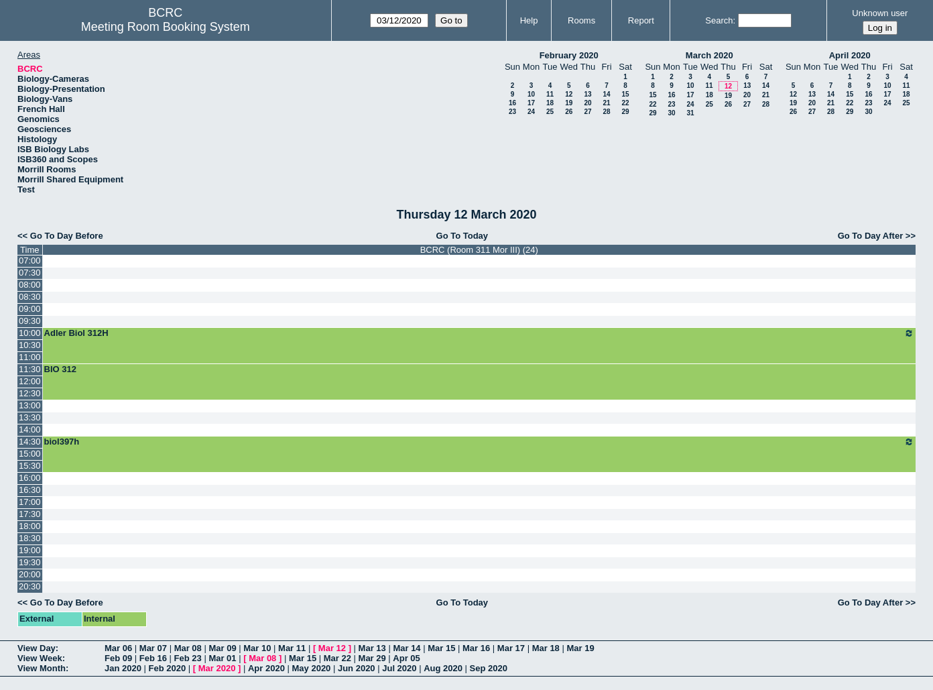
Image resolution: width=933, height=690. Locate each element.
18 (550, 103)
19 (568, 103)
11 (550, 94)
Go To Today (462, 236)
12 (568, 94)
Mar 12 (332, 648)
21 (606, 103)
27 (587, 111)
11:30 (30, 369)
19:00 (30, 550)
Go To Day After (871, 236)
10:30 (30, 345)
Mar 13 (372, 648)
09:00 (30, 309)
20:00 (30, 574)
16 (512, 103)
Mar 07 (153, 648)
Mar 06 (118, 648)
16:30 (30, 490)
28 (606, 111)
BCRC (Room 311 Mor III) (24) (479, 250)
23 (512, 111)
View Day (36, 648)
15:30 (30, 466)
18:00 (30, 526)
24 (531, 111)
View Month (41, 668)
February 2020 (569, 55)
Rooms (581, 20)
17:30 (30, 514)
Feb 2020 (167, 668)
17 (531, 103)
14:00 (30, 429)
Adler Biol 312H (479, 333)
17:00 (30, 502)
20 (587, 103)
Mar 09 (222, 648)
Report (641, 20)
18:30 (30, 538)
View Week (39, 658)
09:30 (30, 321)
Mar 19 (580, 648)
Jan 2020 (123, 668)
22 (625, 103)
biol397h (479, 442)
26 (568, 111)
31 (690, 113)
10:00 (30, 333)
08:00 (30, 285)
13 (587, 94)
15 (625, 94)
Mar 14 (406, 648)
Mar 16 (476, 648)
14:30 (30, 442)
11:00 (30, 357)
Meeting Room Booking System (165, 27)
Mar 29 (372, 658)
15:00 (30, 454)
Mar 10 (257, 648)
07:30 (30, 273)
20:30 (30, 586)
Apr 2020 (266, 668)
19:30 (30, 562)
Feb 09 (118, 658)
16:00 (30, 478)
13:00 (30, 405)
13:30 (30, 417)
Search (719, 20)
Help (529, 20)
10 (531, 94)
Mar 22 (337, 658)
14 (606, 94)
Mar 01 (222, 658)
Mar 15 (441, 648)
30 (671, 113)
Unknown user (880, 13)
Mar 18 (546, 648)
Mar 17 (511, 648)
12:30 (30, 393)
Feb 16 (153, 658)
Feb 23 (188, 658)
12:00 (30, 381)
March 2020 (709, 55)
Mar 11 (292, 648)
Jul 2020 (399, 668)
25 (550, 111)
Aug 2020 (443, 668)
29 (625, 111)
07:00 (30, 260)
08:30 (30, 297)
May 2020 (311, 668)
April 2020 (850, 55)
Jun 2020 (356, 668)
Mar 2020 (217, 668)
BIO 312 (60, 369)
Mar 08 (188, 648)
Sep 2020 (488, 668)
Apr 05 (406, 658)
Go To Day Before (66, 236)
